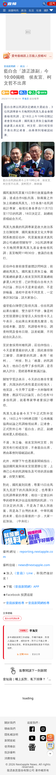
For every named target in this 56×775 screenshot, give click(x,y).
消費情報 (10, 758)
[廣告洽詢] (50, 745)
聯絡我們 (10, 728)
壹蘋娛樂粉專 (15, 603)
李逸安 (25, 98)
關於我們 (10, 722)
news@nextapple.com (34, 565)
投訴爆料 (10, 752)
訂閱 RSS (23, 654)
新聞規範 (10, 740)
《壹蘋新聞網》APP (25, 586)
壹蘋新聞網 (9, 66)
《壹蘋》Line (23, 573)
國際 (46, 10)
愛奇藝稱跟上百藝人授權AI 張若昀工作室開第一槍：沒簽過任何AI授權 (32, 56)
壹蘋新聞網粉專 (39, 603)
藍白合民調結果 (12, 618)
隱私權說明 (10, 734)
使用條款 (10, 746)
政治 (23, 10)
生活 (31, 10)
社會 (39, 10)
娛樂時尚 (13, 10)
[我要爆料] (50, 737)
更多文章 (36, 654)
